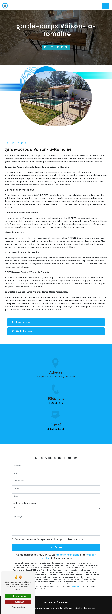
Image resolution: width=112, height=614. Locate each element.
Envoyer (59, 535)
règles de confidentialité (67, 542)
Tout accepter (18, 596)
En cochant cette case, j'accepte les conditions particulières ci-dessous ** (50, 527)
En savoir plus (20, 322)
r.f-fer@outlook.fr (56, 417)
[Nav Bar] (105, 6)
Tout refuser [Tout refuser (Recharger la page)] (18, 602)
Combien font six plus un (24, 490)
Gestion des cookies (85, 608)
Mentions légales (64, 608)
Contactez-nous (21, 331)
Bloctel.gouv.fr (76, 574)
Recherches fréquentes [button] (56, 602)
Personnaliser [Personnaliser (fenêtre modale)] (18, 607)
